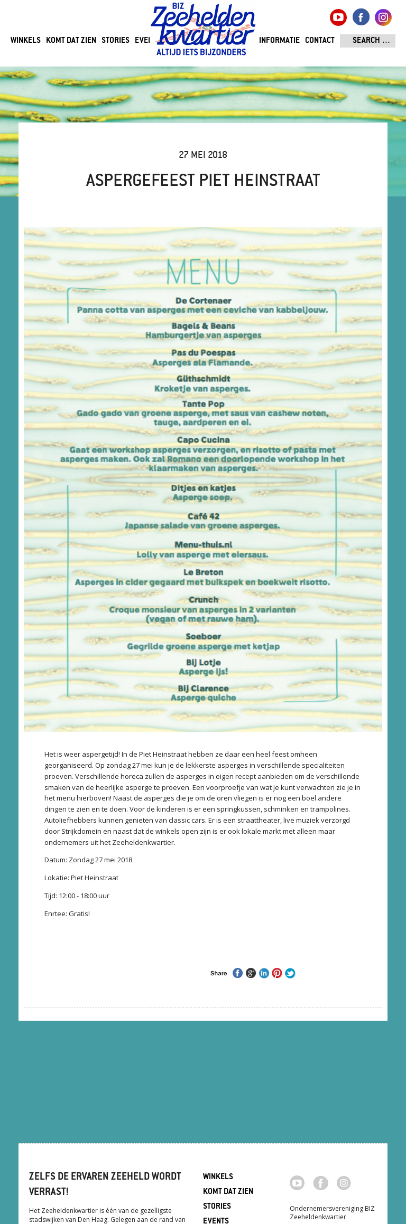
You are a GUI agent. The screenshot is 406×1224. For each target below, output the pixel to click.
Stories (116, 41)
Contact (320, 41)
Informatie (279, 41)
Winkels (26, 41)
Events (148, 41)
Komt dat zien (71, 41)
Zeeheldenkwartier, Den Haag (203, 33)
